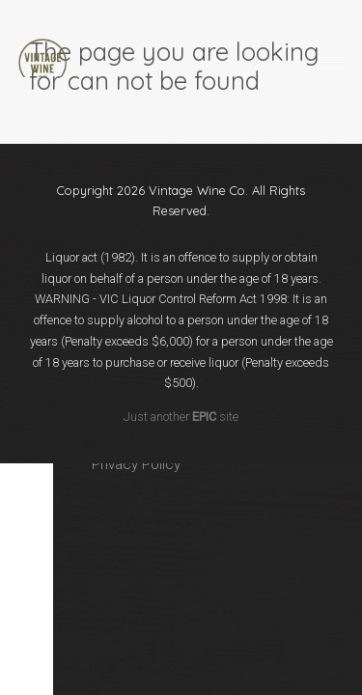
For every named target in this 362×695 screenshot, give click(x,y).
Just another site (181, 416)
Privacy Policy (136, 464)
